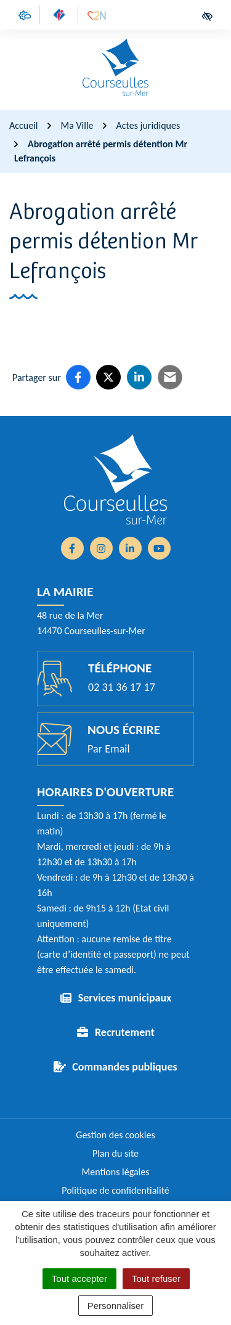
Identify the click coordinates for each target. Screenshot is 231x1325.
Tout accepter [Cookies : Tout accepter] (79, 1278)
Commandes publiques (124, 1067)
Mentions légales (116, 1172)
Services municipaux (125, 998)
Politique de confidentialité (115, 1190)
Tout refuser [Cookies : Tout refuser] (156, 1278)
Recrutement (125, 1032)
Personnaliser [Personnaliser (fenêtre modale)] (115, 1305)
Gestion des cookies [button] (115, 1135)
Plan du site (115, 1153)
